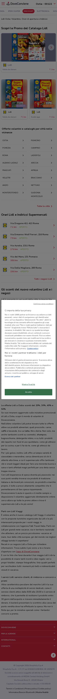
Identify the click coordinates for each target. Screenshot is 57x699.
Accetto (28, 392)
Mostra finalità (28, 384)
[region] (28, 349)
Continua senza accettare (43, 304)
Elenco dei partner (12, 376)
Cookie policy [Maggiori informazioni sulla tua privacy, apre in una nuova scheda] (32, 348)
